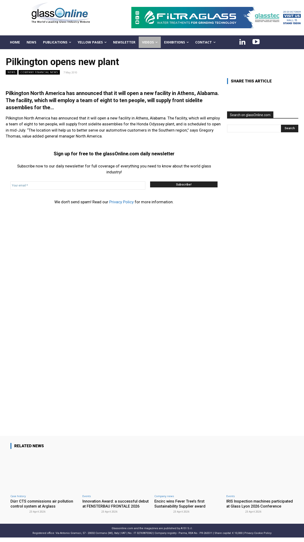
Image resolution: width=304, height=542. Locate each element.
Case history (18, 496)
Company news (164, 496)
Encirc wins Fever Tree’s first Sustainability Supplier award (180, 503)
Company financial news (39, 72)
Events (86, 496)
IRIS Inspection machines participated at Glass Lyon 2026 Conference (255, 506)
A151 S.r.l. (187, 532)
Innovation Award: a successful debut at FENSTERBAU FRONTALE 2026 (113, 506)
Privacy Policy (121, 202)
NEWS (11, 72)
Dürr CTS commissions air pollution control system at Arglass (42, 503)
